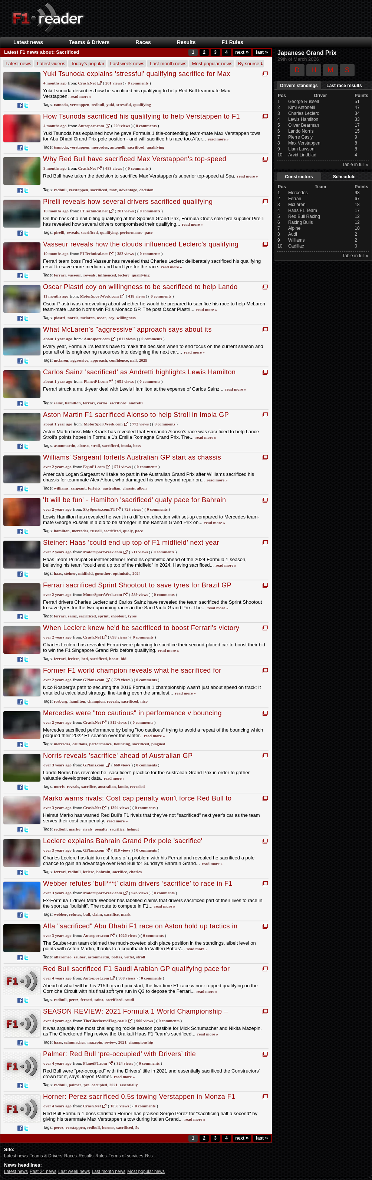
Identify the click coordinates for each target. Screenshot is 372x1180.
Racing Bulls (300, 222)
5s (137, 1127)
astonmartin (64, 445)
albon (142, 488)
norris (73, 317)
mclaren (87, 317)
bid (123, 658)
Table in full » (355, 164)
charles (135, 871)
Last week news (127, 63)
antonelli (117, 147)
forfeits (94, 488)
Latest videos (51, 63)
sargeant (78, 488)
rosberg (60, 701)
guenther (103, 573)
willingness (126, 317)
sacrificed (136, 147)
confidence (118, 360)
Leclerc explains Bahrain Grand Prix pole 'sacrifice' (123, 841)
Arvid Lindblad (302, 155)
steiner (70, 573)
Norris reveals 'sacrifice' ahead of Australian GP (118, 755)
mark (126, 914)
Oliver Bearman (303, 125)
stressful (123, 104)
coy (112, 317)
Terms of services (126, 1156)
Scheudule (344, 176)
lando (123, 786)
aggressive (79, 360)
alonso (83, 445)
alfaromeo (62, 957)
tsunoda (61, 104)
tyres (132, 616)
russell (96, 530)
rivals (87, 829)
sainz (58, 403)
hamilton (72, 403)
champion (96, 701)
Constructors (299, 176)
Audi (292, 234)
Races (143, 42)
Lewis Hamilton (303, 119)
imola (126, 445)
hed (85, 658)
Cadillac (296, 246)
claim (97, 914)
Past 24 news (43, 1171)
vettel (129, 957)
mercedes (100, 147)
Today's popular (88, 63)
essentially (129, 1085)
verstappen (79, 104)
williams (61, 488)
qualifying (142, 104)
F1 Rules (232, 42)
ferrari (60, 275)
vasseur (74, 275)
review (110, 1042)
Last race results (344, 85)
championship (141, 1042)
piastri (59, 317)
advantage (128, 190)
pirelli (59, 232)
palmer (75, 1085)
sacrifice (88, 786)
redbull (98, 104)
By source (250, 63)
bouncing (122, 744)
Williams (296, 240)
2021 (122, 1042)
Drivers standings (298, 85)
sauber (80, 957)
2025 (143, 360)
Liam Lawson (301, 149)
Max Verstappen (304, 143)
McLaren (297, 204)
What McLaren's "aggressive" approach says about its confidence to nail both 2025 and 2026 (127, 333)
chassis (129, 488)
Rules (101, 1156)
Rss (149, 1156)
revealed (137, 786)
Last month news (168, 63)
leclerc (123, 275)
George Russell (303, 101)
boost (113, 658)
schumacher (74, 1042)
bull (86, 914)
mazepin (95, 1042)
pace (148, 232)
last (262, 52)
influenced (107, 275)
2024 (136, 573)
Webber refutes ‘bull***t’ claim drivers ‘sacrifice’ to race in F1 (138, 883)
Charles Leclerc (303, 113)
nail (133, 360)
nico (144, 701)
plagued (158, 744)
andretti (136, 403)
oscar (101, 317)
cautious (79, 744)
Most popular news (212, 63)
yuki (110, 104)
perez (73, 999)
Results (186, 42)
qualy (128, 530)
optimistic (121, 573)
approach (98, 360)
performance (131, 232)
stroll (95, 445)
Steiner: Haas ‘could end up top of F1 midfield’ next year (131, 542)
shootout (118, 616)
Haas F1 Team (302, 210)
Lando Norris (301, 131)
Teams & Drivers (89, 42)
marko (74, 829)
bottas (116, 957)
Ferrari (294, 198)
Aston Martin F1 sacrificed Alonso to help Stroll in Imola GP (136, 414)
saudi (129, 999)
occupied (99, 1085)
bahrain (103, 871)
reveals (72, 232)
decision (146, 190)
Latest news (28, 42)
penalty (101, 829)
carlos (102, 403)
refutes (75, 914)
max (113, 190)
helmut (132, 829)
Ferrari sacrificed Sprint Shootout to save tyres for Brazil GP (137, 585)
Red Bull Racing (304, 216)
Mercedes (298, 192)
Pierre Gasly (300, 137)
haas (58, 573)
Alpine (294, 228)
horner (108, 1127)
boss (137, 445)
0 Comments (138, 83)
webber (60, 914)
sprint (103, 616)
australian (112, 488)
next (241, 52)
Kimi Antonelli (301, 107)
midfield (85, 573)
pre (86, 1085)
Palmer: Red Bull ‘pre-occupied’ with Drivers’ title (119, 1054)
